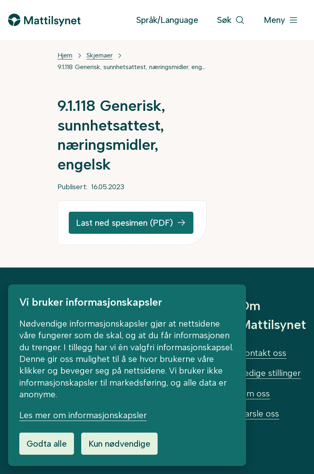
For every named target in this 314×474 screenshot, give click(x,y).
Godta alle (47, 444)
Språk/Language (167, 20)
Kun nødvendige (119, 444)
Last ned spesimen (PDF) (124, 223)
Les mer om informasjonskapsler (83, 415)
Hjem (64, 55)
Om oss (255, 393)
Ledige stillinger (270, 373)
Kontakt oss (263, 353)
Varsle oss (259, 414)
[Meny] (281, 20)
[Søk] (230, 20)
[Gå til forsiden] (44, 20)
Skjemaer (99, 55)
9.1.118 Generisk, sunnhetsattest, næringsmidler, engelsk (132, 67)
